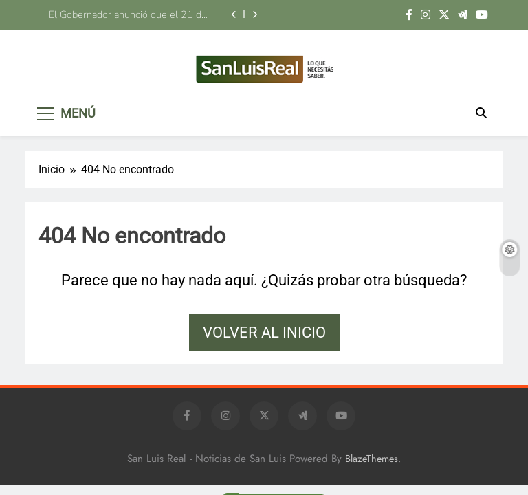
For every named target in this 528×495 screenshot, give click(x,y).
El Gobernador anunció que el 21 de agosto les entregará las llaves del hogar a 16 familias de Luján (128, 14)
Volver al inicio (264, 332)
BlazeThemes (371, 458)
